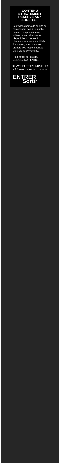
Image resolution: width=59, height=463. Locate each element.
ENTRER (24, 77)
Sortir (29, 81)
